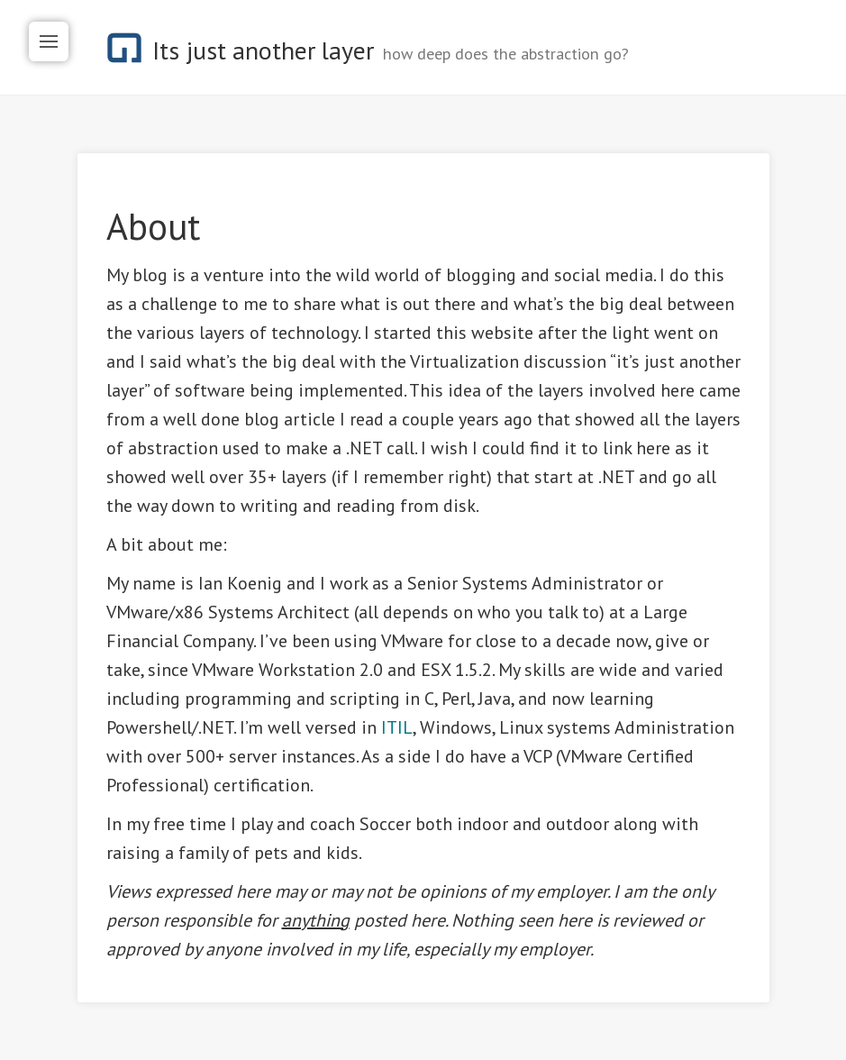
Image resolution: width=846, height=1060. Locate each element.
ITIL (397, 727)
